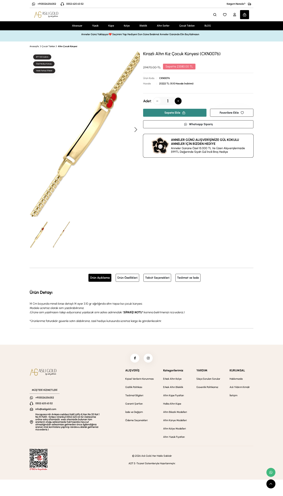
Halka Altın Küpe (172, 403)
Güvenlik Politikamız (207, 387)
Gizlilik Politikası (133, 387)
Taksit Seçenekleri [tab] (157, 277)
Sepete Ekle (174, 112)
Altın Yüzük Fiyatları (174, 437)
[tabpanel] (141, 306)
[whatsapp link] (270, 472)
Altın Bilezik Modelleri (175, 412)
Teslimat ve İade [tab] (188, 277)
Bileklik (143, 25)
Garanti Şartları (134, 403)
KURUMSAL (237, 370)
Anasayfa (34, 46)
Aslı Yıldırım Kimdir (240, 387)
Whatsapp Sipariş (198, 124)
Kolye (127, 25)
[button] (135, 130)
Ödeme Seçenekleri (136, 420)
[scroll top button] (270, 483)
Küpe (111, 25)
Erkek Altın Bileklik (173, 387)
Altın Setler (163, 25)
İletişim (233, 395)
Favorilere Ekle (232, 112)
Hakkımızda (236, 379)
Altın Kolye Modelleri (174, 428)
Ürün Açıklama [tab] (100, 277)
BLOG (207, 25)
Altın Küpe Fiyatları (173, 395)
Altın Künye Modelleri (175, 420)
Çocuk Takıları (187, 25)
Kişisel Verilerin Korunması (139, 379)
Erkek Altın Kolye (172, 379)
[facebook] (134, 358)
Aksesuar (77, 25)
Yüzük (95, 25)
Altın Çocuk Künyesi (67, 46)
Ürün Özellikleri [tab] (127, 277)
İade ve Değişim (134, 412)
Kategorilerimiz (173, 370)
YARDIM (201, 370)
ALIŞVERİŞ (132, 370)
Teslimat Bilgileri (134, 395)
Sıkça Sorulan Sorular (208, 379)
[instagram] (148, 358)
